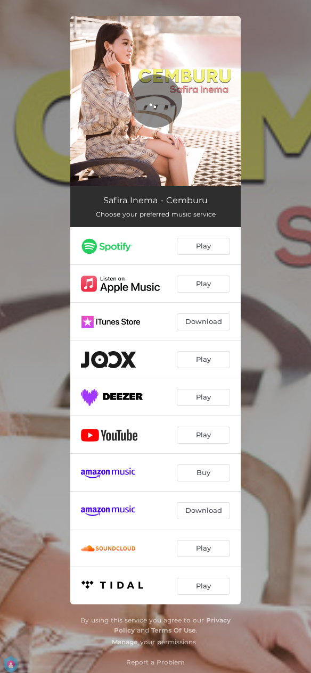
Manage (125, 642)
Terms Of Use (173, 630)
